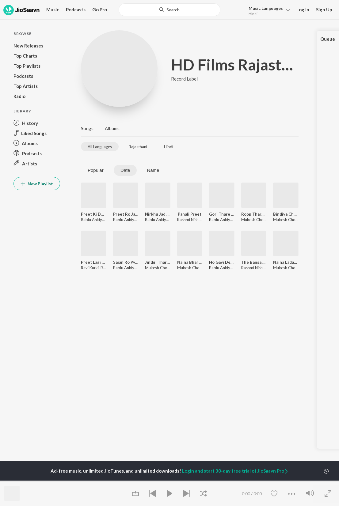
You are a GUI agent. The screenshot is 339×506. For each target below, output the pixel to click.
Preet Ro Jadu (126, 214)
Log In (302, 9)
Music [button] (52, 9)
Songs (87, 128)
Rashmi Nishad (190, 219)
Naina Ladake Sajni (286, 262)
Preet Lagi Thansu (93, 262)
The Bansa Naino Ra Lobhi (254, 262)
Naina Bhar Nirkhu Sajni (190, 262)
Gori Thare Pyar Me (221, 214)
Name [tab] (153, 170)
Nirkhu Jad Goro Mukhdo (157, 214)
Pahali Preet (189, 214)
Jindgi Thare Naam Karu (157, 262)
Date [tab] (125, 170)
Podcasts (76, 9)
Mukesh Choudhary (258, 219)
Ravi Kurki (90, 267)
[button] (267, 10)
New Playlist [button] (37, 183)
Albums (112, 128)
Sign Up (324, 9)
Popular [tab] (96, 170)
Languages (266, 8)
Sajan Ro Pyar (126, 262)
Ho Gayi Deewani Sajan (221, 262)
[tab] (100, 146)
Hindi (253, 14)
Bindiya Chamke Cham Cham (286, 214)
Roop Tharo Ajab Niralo (254, 214)
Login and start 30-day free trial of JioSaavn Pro (235, 471)
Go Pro (99, 9)
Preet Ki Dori (93, 214)
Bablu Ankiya (92, 219)
